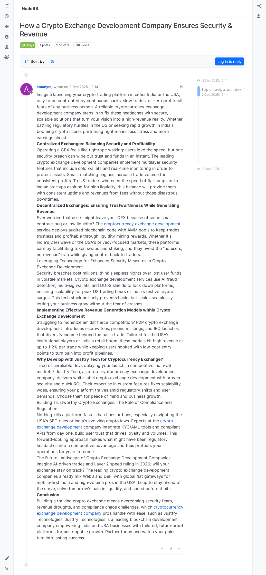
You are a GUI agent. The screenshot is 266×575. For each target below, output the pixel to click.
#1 (181, 87)
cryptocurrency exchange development (142, 223)
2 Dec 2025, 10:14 (83, 87)
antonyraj (45, 87)
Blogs (27, 45)
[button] (6, 558)
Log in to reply (229, 61)
